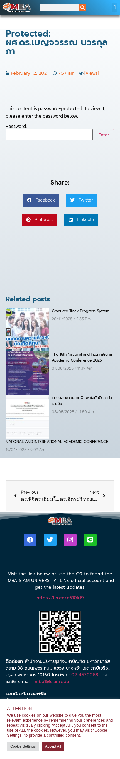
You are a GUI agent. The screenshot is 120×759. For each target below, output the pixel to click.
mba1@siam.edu (52, 681)
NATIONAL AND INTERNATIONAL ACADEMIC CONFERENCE (57, 442)
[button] (114, 7)
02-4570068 (84, 674)
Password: (49, 132)
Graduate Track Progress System (80, 311)
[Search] (82, 7)
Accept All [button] (53, 746)
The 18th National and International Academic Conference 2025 (82, 357)
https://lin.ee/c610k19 (60, 598)
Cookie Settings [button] (23, 746)
